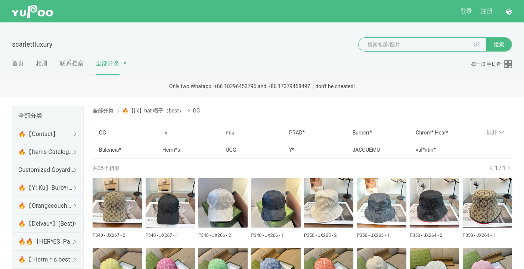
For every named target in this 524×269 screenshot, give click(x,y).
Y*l (292, 150)
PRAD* (297, 133)
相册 (42, 63)
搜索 (499, 44)
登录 (466, 11)
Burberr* (362, 133)
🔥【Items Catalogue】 (46, 151)
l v (165, 133)
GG (102, 133)
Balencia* (110, 150)
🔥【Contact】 (38, 133)
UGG (231, 150)
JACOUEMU (366, 150)
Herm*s (171, 150)
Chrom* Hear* (432, 133)
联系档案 (72, 63)
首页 (18, 63)
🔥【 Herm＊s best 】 (46, 259)
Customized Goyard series (46, 169)
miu (230, 133)
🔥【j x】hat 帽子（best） (153, 111)
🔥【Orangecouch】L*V (46, 205)
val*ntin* (425, 150)
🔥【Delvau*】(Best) (46, 223)
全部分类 (108, 63)
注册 (487, 11)
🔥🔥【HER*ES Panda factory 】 (46, 241)
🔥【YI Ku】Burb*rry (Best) (46, 187)
